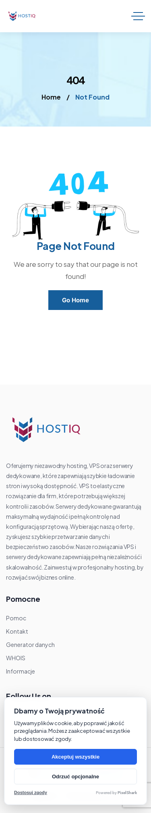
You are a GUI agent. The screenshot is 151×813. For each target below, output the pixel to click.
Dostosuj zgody (30, 792)
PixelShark (127, 792)
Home (51, 97)
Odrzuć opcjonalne (75, 776)
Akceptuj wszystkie (75, 757)
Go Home (75, 300)
